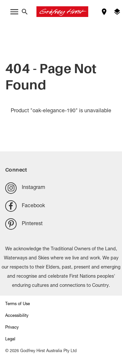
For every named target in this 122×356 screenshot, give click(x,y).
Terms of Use (17, 304)
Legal (10, 339)
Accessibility (16, 316)
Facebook (25, 206)
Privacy (12, 328)
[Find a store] (104, 11)
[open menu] (14, 12)
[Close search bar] (25, 12)
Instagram (25, 188)
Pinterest (24, 224)
